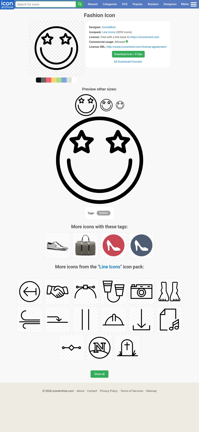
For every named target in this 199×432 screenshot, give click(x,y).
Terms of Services (131, 391)
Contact (92, 391)
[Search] (80, 4)
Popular (138, 4)
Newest (93, 4)
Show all (99, 374)
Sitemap (151, 391)
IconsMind (108, 27)
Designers (170, 4)
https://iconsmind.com (144, 37)
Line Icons (108, 32)
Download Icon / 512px (128, 54)
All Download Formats (128, 61)
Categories (110, 4)
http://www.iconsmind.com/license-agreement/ (137, 46)
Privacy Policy (108, 391)
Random (153, 4)
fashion (103, 212)
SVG (125, 4)
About (80, 391)
